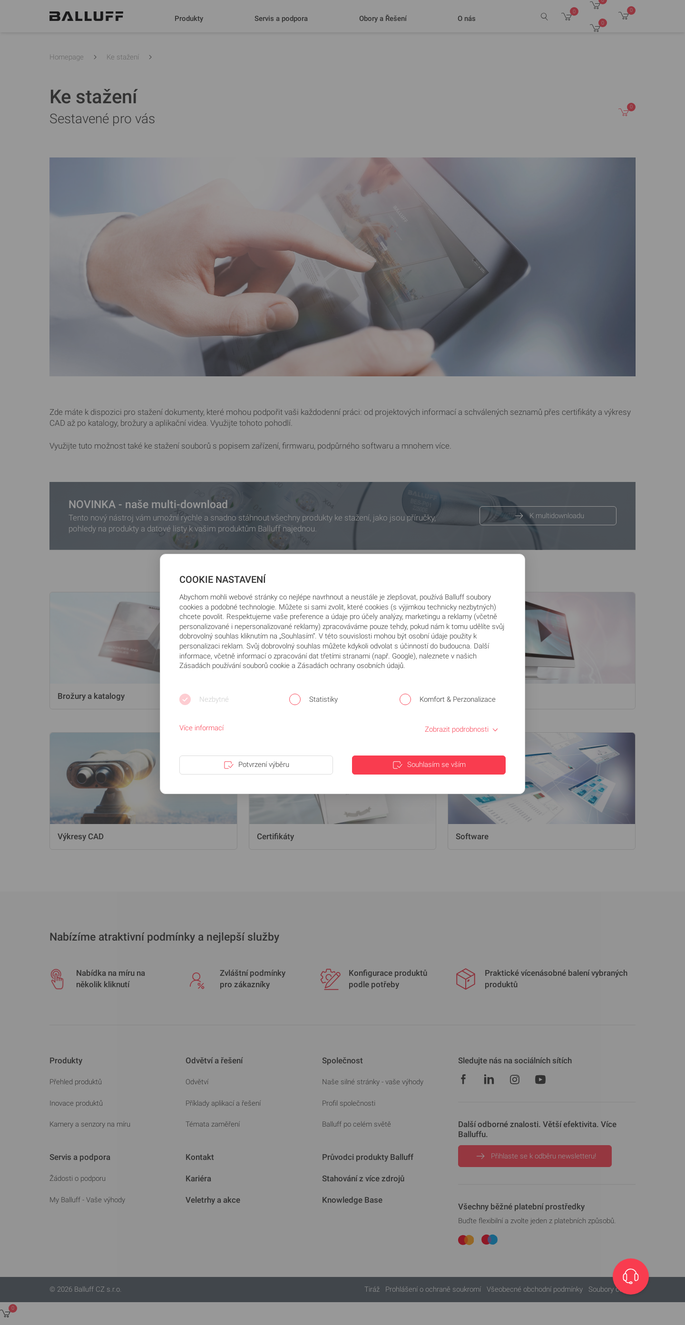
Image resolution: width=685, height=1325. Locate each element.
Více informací (201, 728)
